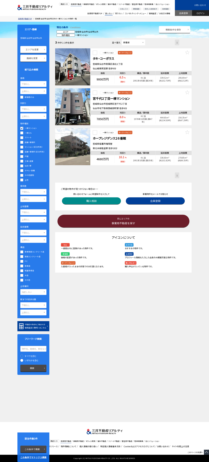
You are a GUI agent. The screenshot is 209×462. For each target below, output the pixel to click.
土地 (26, 180)
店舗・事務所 (30, 142)
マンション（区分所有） (34, 147)
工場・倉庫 (29, 161)
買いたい (108, 13)
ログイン (201, 13)
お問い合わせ (200, 5)
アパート (28, 137)
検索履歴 (165, 9)
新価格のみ (29, 97)
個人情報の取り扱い (88, 446)
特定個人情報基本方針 (110, 446)
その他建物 (29, 175)
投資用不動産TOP (94, 13)
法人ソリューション (162, 4)
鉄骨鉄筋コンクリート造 (34, 251)
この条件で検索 (32, 449)
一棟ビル (28, 132)
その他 (27, 280)
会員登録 (183, 13)
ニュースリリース (50, 446)
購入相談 (92, 195)
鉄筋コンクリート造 (32, 256)
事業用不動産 (88, 4)
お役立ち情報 (164, 13)
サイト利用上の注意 (180, 446)
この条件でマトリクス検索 (33, 457)
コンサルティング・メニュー (135, 13)
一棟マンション (31, 128)
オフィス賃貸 (101, 4)
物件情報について (68, 446)
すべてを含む (30, 356)
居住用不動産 (137, 4)
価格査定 (152, 13)
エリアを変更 (32, 49)
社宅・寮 (28, 165)
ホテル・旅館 (30, 170)
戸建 (26, 156)
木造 (26, 275)
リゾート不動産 (124, 4)
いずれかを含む (31, 360)
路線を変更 (32, 58)
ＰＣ (26, 261)
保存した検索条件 (151, 9)
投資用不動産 (76, 4)
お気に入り (124, 9)
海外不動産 (112, 4)
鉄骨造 (27, 266)
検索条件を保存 (173, 29)
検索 (32, 368)
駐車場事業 (149, 4)
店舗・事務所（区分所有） (35, 151)
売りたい (118, 13)
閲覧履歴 (136, 9)
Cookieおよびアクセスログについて (139, 446)
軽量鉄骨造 (29, 270)
